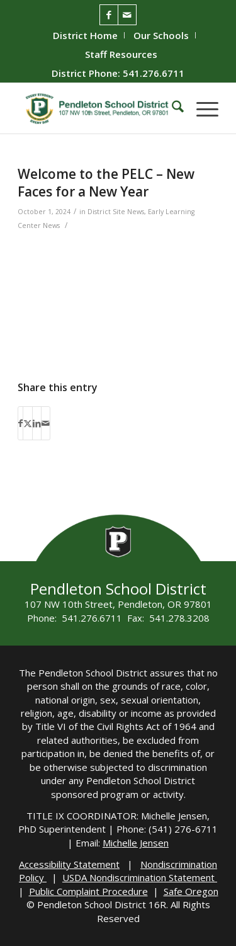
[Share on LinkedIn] (37, 423)
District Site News (115, 211)
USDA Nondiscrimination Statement (139, 877)
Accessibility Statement (69, 864)
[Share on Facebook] (20, 423)
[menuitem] (86, 35)
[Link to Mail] (127, 15)
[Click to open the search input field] (171, 108)
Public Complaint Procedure (88, 891)
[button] (201, 108)
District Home (85, 35)
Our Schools (161, 35)
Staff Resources (121, 54)
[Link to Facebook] (109, 15)
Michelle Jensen (136, 842)
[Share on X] (27, 423)
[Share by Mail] (46, 423)
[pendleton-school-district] (98, 108)
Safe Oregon (191, 891)
